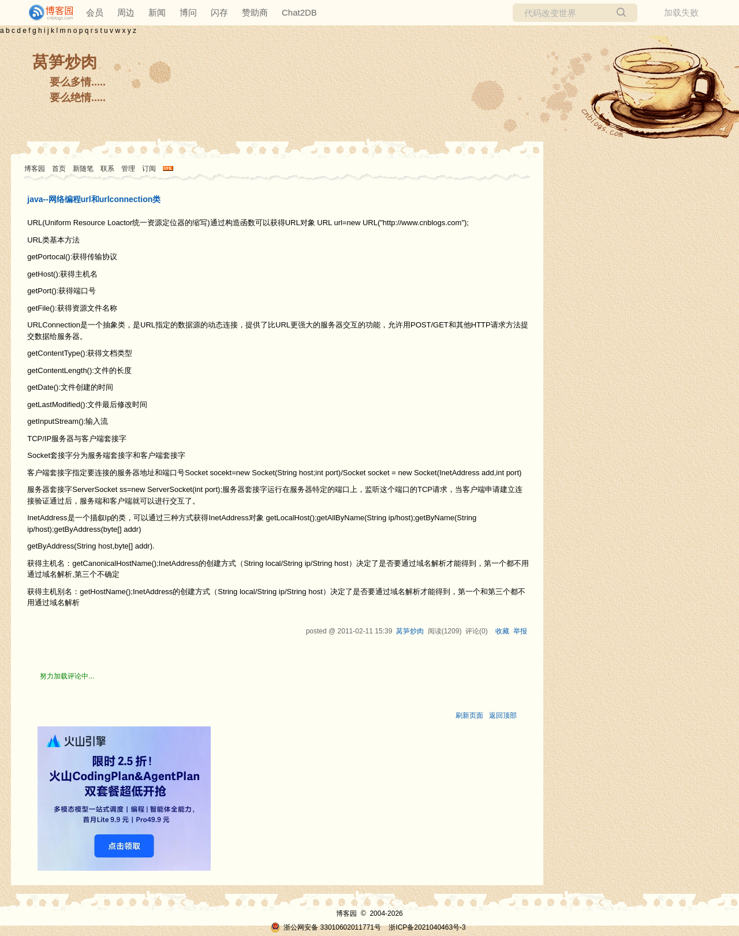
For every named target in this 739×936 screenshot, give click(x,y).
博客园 (34, 169)
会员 (94, 12)
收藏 (502, 631)
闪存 (219, 12)
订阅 (149, 169)
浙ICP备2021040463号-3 (427, 927)
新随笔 (83, 169)
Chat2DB (299, 12)
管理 (128, 169)
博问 (188, 12)
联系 (107, 169)
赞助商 (255, 12)
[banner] (46, 13)
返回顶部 (503, 715)
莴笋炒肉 (64, 62)
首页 (59, 169)
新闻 (157, 12)
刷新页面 (469, 715)
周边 (126, 12)
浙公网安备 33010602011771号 (325, 927)
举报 (520, 631)
